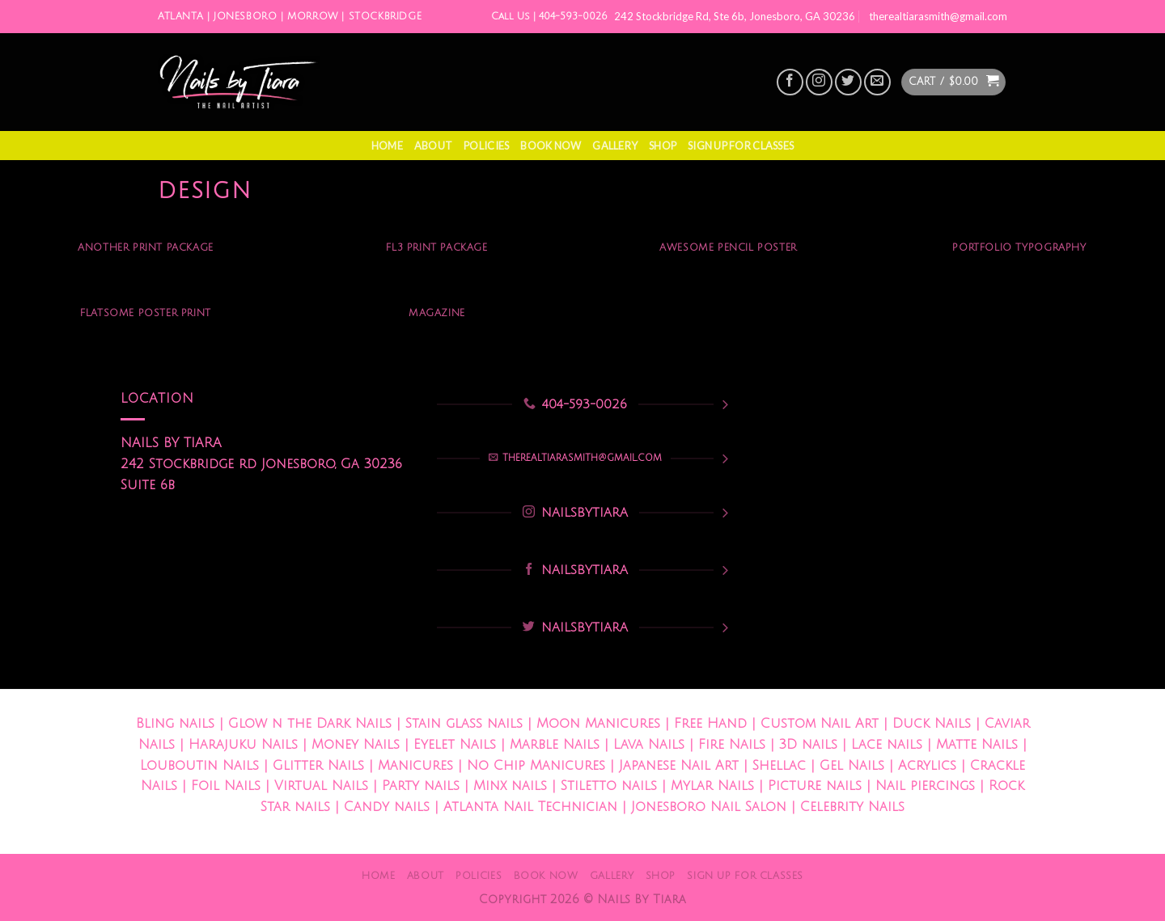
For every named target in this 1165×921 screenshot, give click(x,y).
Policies (486, 145)
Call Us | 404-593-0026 (549, 16)
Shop (662, 145)
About (433, 145)
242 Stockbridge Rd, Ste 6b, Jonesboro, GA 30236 (734, 16)
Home (387, 145)
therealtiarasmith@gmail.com (938, 16)
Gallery (615, 145)
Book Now (550, 145)
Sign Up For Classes (741, 145)
